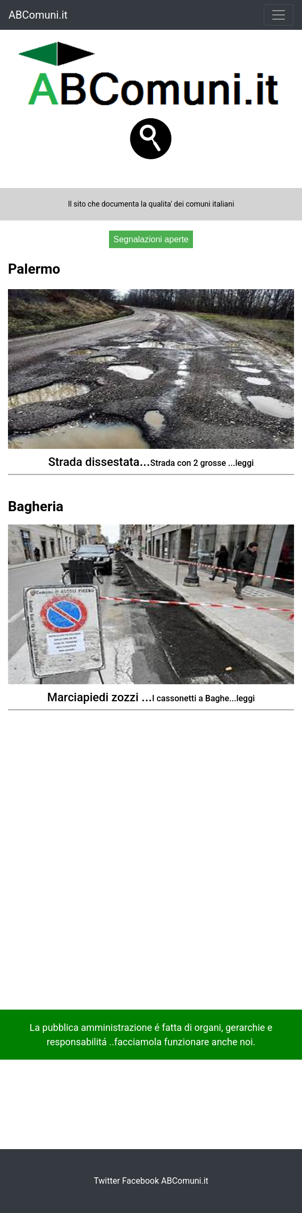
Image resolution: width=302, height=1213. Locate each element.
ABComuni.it (38, 15)
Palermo (34, 269)
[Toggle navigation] (278, 15)
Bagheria (35, 506)
